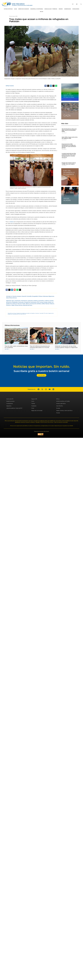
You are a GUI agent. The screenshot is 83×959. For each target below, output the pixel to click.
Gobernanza (67, 8)
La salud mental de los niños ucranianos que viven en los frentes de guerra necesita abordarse (69, 155)
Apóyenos (8, 405)
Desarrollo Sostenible (36, 8)
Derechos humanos (23, 8)
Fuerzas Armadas (44, 302)
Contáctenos (9, 403)
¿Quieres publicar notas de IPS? (14, 408)
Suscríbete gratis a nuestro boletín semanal (41, 371)
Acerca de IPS (9, 399)
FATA (38, 302)
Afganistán (8, 300)
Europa (58, 408)
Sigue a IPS (34, 399)
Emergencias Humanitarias (30, 302)
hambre (49, 302)
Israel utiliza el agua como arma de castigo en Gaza (69, 138)
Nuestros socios (10, 401)
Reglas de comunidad (36, 410)
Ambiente (35, 300)
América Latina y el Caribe (63, 401)
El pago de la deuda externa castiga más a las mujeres (69, 163)
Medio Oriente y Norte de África (64, 410)
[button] (81, 4)
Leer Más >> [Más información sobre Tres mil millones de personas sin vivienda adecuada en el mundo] (32, 349)
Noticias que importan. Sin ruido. (41, 366)
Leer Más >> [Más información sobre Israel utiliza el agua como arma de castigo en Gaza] (64, 139)
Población (52, 303)
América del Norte (61, 403)
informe (12, 221)
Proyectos (8, 305)
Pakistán (47, 303)
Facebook (33, 405)
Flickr (32, 408)
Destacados (21, 302)
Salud (41, 11)
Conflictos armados (49, 300)
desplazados (15, 302)
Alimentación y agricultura (27, 300)
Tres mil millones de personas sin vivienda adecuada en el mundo (40, 346)
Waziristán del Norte (27, 305)
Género (61, 8)
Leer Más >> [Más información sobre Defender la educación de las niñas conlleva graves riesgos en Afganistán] (57, 349)
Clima (15, 8)
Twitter (33, 403)
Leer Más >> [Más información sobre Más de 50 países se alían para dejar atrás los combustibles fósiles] (64, 132)
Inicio (32, 401)
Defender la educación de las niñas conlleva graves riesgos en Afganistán (66, 346)
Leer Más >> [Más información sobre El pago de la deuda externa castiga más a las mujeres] (64, 165)
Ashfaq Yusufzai (10, 85)
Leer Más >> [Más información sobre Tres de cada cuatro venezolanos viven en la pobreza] (7, 349)
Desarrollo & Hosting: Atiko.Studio (41, 431)
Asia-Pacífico (41, 300)
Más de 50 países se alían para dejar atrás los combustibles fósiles (69, 130)
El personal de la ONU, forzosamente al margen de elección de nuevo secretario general (69, 145)
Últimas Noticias (8, 8)
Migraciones (75, 8)
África (57, 399)
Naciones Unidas (21, 303)
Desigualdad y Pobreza (50, 8)
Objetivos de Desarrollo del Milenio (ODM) (35, 303)
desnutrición (9, 302)
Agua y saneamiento (16, 300)
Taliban (12, 305)
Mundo (58, 412)
